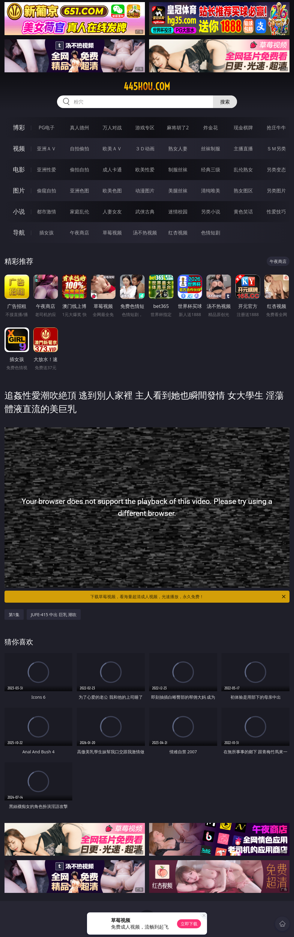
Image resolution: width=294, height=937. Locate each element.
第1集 (14, 614)
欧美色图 (112, 190)
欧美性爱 (144, 169)
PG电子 (47, 127)
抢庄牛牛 (276, 127)
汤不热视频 (145, 232)
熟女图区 (243, 190)
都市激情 (46, 211)
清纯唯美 (210, 190)
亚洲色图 (79, 190)
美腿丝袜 (178, 190)
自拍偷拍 (79, 148)
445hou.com (147, 86)
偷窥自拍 (46, 190)
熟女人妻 (178, 148)
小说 (19, 211)
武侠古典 (144, 211)
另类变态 (276, 169)
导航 (19, 232)
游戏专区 (144, 127)
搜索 (225, 101)
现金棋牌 (243, 127)
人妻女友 (112, 211)
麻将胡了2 (178, 127)
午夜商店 (79, 232)
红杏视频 (178, 232)
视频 (19, 148)
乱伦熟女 (243, 169)
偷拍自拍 (79, 169)
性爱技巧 (276, 211)
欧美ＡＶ (112, 148)
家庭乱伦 (79, 211)
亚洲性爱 (46, 169)
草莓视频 (112, 232)
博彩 (19, 127)
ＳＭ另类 (276, 148)
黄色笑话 (243, 211)
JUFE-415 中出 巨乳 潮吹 (54, 614)
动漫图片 (144, 190)
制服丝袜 (178, 169)
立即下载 (189, 923)
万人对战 (112, 127)
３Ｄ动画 (144, 148)
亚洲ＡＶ (46, 148)
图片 (19, 190)
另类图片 (276, 190)
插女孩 (46, 232)
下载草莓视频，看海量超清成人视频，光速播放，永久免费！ (188, 596)
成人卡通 (112, 169)
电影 (19, 169)
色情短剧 (210, 232)
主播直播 (243, 148)
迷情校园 (178, 211)
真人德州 (79, 127)
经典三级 (210, 169)
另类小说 (210, 211)
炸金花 (210, 127)
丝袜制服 (210, 148)
